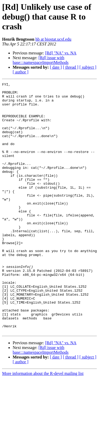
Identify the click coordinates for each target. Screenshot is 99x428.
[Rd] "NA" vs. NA (61, 53)
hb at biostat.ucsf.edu (53, 39)
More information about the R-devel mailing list (42, 423)
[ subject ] (87, 67)
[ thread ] (70, 67)
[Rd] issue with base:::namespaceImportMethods (41, 60)
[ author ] (21, 72)
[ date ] (56, 67)
